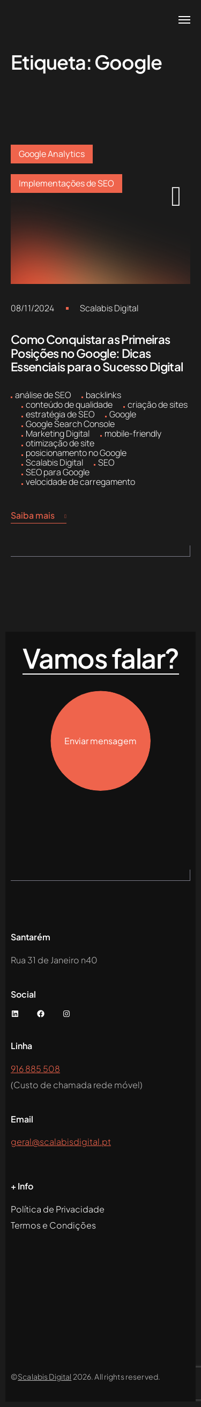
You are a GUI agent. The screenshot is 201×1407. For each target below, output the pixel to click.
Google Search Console (70, 424)
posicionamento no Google (76, 453)
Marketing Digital (58, 433)
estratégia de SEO (60, 414)
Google (122, 414)
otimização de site (60, 443)
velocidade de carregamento (80, 482)
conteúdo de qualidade (69, 404)
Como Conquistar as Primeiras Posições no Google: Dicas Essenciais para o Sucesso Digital (97, 353)
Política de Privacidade (58, 1209)
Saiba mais (38, 515)
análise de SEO (43, 395)
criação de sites (158, 404)
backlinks (103, 395)
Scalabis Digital (109, 308)
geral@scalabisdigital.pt (61, 1141)
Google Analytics (52, 154)
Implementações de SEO (66, 183)
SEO (106, 462)
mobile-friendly (133, 433)
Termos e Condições (53, 1225)
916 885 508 (35, 1068)
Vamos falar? (101, 658)
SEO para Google (58, 472)
